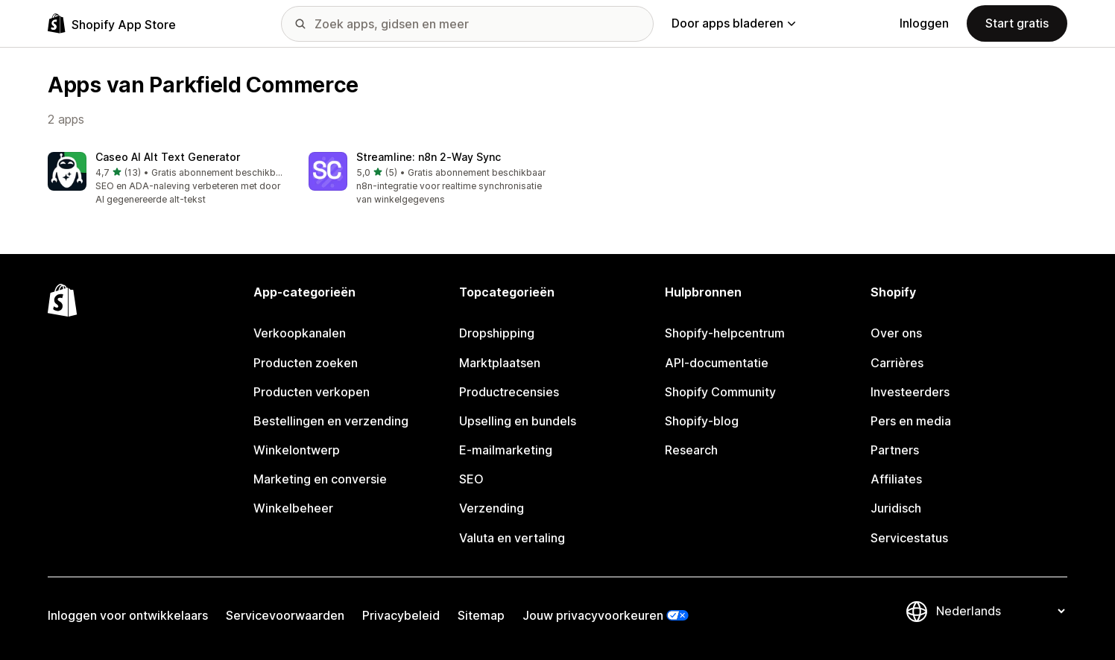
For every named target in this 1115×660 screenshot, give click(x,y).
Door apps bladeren (733, 23)
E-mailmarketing (505, 449)
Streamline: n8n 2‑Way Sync (428, 156)
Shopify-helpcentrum (725, 333)
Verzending (491, 508)
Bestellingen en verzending (330, 420)
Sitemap (481, 615)
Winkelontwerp (296, 449)
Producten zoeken (305, 362)
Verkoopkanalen (299, 333)
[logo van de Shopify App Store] (112, 23)
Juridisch (896, 508)
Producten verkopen (311, 391)
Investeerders (910, 391)
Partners (895, 449)
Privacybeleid (401, 615)
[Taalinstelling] (1000, 611)
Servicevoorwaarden (285, 615)
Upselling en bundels (517, 420)
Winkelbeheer (293, 508)
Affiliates (896, 479)
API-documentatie (716, 362)
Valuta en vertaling (512, 537)
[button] (166, 179)
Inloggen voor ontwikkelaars (128, 615)
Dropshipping (496, 333)
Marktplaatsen (499, 362)
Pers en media (911, 420)
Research (691, 449)
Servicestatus (909, 537)
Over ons (896, 333)
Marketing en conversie (320, 479)
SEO (471, 479)
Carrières (897, 362)
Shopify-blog (702, 420)
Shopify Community (720, 391)
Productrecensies (509, 391)
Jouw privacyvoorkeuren (592, 615)
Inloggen (924, 23)
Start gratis (1017, 23)
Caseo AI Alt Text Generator (167, 156)
